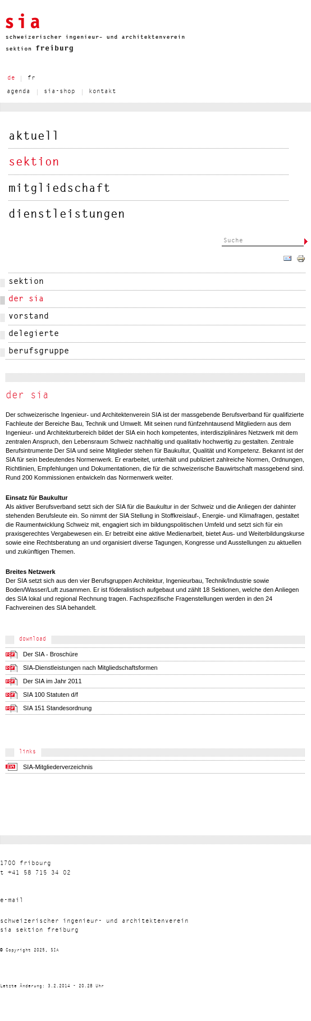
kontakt (102, 92)
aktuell (34, 136)
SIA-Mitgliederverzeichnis (58, 767)
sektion (34, 162)
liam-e (12, 901)
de (11, 78)
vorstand (28, 316)
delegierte (33, 334)
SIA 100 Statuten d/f (50, 694)
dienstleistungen (66, 214)
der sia (26, 299)
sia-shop (59, 92)
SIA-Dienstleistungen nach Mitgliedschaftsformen (90, 667)
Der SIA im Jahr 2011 (52, 681)
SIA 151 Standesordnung (57, 708)
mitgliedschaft (59, 189)
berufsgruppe (38, 351)
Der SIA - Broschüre (50, 654)
